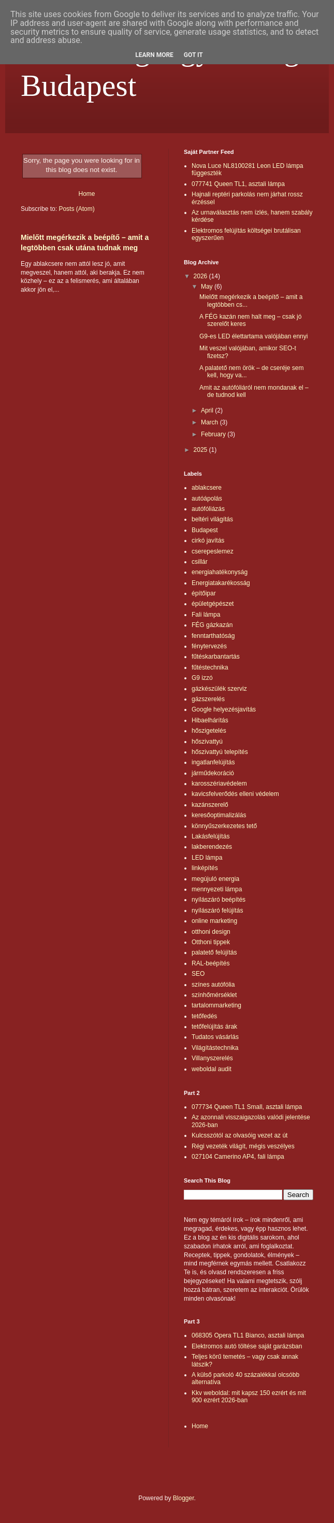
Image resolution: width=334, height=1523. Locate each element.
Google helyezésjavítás (224, 709)
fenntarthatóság (213, 635)
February (214, 434)
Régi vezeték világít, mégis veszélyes (243, 1146)
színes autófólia (213, 984)
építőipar (204, 593)
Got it (193, 55)
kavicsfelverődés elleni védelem (235, 794)
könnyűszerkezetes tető (224, 826)
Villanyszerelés (212, 1058)
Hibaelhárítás (210, 720)
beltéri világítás (212, 519)
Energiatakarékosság (221, 583)
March (210, 422)
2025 (201, 449)
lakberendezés (212, 846)
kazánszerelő (210, 804)
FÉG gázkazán (212, 625)
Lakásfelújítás (210, 836)
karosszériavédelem (219, 783)
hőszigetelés (209, 730)
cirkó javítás (208, 540)
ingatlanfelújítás (213, 762)
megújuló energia (215, 879)
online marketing (214, 920)
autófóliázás (208, 509)
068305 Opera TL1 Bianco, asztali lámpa (248, 1335)
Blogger (183, 1498)
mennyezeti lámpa (217, 889)
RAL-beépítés (210, 963)
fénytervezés (209, 646)
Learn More (154, 55)
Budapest (205, 530)
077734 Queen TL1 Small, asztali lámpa (247, 1107)
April (208, 410)
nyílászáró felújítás (217, 910)
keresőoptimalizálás (219, 815)
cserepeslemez (213, 551)
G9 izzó (202, 677)
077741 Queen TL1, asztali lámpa (238, 184)
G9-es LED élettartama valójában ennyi (253, 336)
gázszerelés (208, 699)
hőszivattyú (207, 741)
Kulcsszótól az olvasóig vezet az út (239, 1135)
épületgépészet (213, 603)
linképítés (205, 868)
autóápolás (207, 498)
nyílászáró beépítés (218, 899)
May (207, 286)
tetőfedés (204, 1016)
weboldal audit (211, 1069)
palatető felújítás (214, 952)
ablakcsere (207, 487)
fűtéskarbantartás (216, 656)
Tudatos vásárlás (215, 1037)
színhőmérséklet (214, 995)
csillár (200, 561)
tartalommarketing (216, 1005)
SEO (198, 973)
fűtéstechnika (210, 667)
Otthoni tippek (211, 942)
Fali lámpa (206, 614)
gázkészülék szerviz (219, 688)
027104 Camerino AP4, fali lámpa (238, 1156)
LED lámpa (207, 857)
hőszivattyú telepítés (220, 752)
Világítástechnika (215, 1047)
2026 (201, 276)
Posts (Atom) (76, 208)
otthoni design (211, 931)
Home (86, 193)
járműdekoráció (213, 773)
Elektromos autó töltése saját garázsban (247, 1346)
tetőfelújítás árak (214, 1026)
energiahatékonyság (220, 572)
